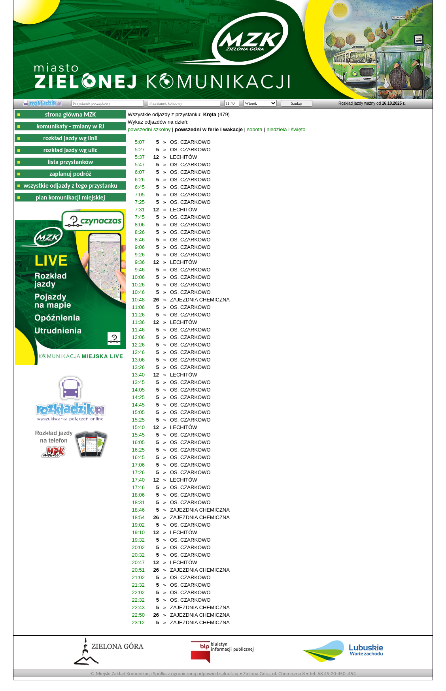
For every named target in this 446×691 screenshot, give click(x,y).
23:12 (138, 622)
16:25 (138, 450)
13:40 (138, 375)
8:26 (140, 232)
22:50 (138, 615)
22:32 (138, 600)
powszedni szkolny (149, 129)
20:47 (138, 562)
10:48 (138, 300)
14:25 (138, 397)
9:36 (140, 262)
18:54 (138, 517)
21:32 (138, 585)
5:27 (140, 150)
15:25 (138, 420)
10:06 (138, 277)
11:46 (138, 330)
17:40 (138, 480)
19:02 (138, 525)
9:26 (140, 255)
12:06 (138, 337)
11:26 (138, 315)
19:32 (138, 540)
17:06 (138, 465)
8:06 (140, 225)
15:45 (138, 435)
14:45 (138, 405)
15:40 (138, 427)
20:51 (138, 570)
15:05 (138, 412)
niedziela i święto (285, 129)
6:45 (140, 187)
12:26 (138, 345)
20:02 (138, 547)
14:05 (138, 390)
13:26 (138, 367)
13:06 (138, 360)
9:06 (140, 247)
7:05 (140, 195)
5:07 (140, 142)
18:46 (138, 510)
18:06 (138, 495)
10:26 (138, 285)
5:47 (140, 165)
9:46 (140, 270)
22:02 (138, 592)
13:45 (138, 382)
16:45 (138, 457)
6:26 (140, 180)
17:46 (138, 487)
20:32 (138, 555)
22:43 (138, 607)
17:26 (138, 472)
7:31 (140, 210)
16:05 (138, 442)
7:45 (140, 217)
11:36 (138, 322)
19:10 (138, 532)
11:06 (138, 307)
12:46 (138, 352)
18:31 (138, 502)
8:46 (140, 240)
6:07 (140, 172)
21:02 (138, 577)
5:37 (140, 157)
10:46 (138, 292)
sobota (255, 129)
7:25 (140, 202)
